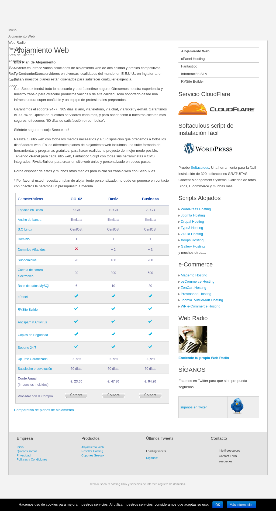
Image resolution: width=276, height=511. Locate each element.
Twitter (226, 467)
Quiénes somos (27, 451)
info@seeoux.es (229, 450)
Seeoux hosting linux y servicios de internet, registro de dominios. (48, 15)
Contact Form (228, 456)
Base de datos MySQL (34, 286)
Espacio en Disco (30, 210)
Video (12, 86)
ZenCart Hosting (193, 288)
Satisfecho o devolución (35, 369)
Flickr (241, 467)
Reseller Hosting (92, 451)
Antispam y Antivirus (32, 322)
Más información (241, 505)
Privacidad (23, 455)
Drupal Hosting (192, 221)
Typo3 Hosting (192, 228)
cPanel (23, 297)
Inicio (12, 30)
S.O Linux (25, 229)
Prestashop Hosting (196, 294)
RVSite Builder (28, 310)
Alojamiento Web (21, 36)
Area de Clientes (21, 55)
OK (217, 505)
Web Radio (17, 42)
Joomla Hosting (193, 215)
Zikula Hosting (192, 234)
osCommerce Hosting (198, 281)
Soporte (14, 67)
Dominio (24, 239)
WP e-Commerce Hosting (200, 306)
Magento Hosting (194, 275)
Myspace (236, 467)
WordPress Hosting (196, 209)
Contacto (15, 80)
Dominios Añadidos (32, 250)
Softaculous (200, 167)
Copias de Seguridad (33, 335)
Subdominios (27, 260)
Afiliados (15, 61)
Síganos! (152, 457)
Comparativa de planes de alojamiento (44, 410)
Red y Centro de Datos (26, 74)
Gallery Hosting (193, 246)
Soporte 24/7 (27, 348)
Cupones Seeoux (92, 455)
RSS (221, 467)
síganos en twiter (193, 407)
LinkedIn (245, 467)
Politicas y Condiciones (32, 459)
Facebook (231, 467)
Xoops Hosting (192, 240)
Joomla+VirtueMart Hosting (202, 300)
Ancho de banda (29, 220)
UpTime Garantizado (32, 359)
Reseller (14, 49)
